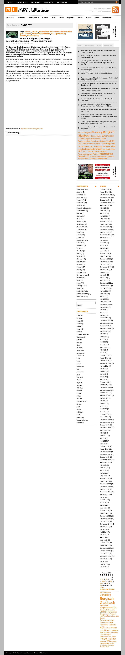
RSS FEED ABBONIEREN (102, 8)
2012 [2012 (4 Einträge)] (80, 133)
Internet (28, 34)
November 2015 (105, 454)
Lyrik (78, 248)
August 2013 (104, 527)
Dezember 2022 (105, 283)
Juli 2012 (103, 561)
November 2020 (105, 323)
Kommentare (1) (14, 133)
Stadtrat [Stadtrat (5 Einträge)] (93, 156)
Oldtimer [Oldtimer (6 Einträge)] (90, 151)
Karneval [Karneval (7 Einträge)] (106, 146)
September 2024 (105, 235)
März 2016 (103, 444)
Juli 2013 (103, 529)
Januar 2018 (104, 385)
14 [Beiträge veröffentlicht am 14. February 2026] (111, 581)
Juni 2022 (103, 294)
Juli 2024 (103, 240)
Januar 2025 (104, 224)
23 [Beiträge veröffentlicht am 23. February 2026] (101, 585)
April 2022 (103, 299)
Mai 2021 (103, 312)
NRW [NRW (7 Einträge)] (80, 151)
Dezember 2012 (105, 548)
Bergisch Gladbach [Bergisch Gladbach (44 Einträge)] (107, 600)
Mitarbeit (48, 2)
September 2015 (105, 460)
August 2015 (104, 462)
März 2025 (103, 219)
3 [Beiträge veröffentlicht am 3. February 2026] (102, 579)
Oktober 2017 (104, 393)
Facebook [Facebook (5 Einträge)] (106, 141)
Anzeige (79, 192)
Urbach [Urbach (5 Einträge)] (111, 156)
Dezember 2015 (105, 452)
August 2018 (104, 366)
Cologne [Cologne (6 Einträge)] (86, 139)
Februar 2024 (104, 253)
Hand (78, 219)
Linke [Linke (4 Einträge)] (80, 149)
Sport (96, 18)
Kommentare (89, 45)
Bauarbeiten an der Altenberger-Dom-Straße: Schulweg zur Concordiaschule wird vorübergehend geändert (99, 116)
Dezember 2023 (105, 259)
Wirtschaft (106, 18)
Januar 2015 (104, 481)
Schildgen (80, 286)
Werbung (35, 2)
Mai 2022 (103, 296)
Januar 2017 (104, 417)
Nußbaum (80, 259)
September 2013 (105, 524)
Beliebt (80, 45)
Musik (61, 18)
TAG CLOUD (108, 45)
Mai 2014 (103, 502)
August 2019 (104, 347)
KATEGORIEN (82, 186)
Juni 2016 (103, 436)
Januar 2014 (104, 513)
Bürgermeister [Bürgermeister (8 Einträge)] (108, 136)
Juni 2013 (103, 532)
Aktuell (99, 45)
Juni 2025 (103, 211)
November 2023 (105, 262)
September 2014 (105, 492)
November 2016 (105, 422)
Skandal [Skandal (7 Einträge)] (81, 156)
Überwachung (33, 36)
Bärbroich (80, 195)
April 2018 (103, 377)
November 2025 (105, 197)
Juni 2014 (103, 500)
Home (9, 2)
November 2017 (105, 390)
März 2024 (103, 251)
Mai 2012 (103, 567)
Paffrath (79, 267)
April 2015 (103, 473)
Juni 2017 (103, 403)
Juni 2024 (103, 243)
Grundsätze (22, 2)
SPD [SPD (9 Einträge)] (87, 156)
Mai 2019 (103, 353)
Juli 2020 (103, 334)
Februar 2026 (104, 189)
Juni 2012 (103, 564)
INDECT (35, 32)
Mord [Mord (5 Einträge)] (113, 149)
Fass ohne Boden (83, 208)
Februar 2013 (104, 543)
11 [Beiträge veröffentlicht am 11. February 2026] (105, 581)
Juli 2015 (103, 465)
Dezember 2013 (105, 516)
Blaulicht (21, 18)
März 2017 (103, 411)
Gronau (79, 216)
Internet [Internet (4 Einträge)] (86, 147)
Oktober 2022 (104, 288)
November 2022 (105, 286)
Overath (79, 264)
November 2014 (105, 486)
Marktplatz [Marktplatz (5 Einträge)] (107, 149)
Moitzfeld (80, 251)
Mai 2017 (103, 406)
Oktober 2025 (104, 200)
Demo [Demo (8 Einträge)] (103, 139)
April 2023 (103, 278)
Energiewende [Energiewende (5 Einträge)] (96, 141)
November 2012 (105, 551)
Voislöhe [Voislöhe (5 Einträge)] (99, 159)
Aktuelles (9, 18)
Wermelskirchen (82, 294)
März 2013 (103, 540)
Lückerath (80, 245)
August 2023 (104, 270)
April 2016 (103, 441)
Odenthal (80, 262)
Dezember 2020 (105, 320)
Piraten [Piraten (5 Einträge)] (103, 151)
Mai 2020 (103, 339)
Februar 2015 (104, 478)
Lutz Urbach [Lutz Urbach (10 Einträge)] (96, 149)
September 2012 (105, 556)
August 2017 (104, 398)
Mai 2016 (103, 438)
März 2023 (103, 280)
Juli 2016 (103, 433)
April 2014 (103, 505)
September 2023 (105, 267)
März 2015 (103, 476)
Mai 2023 (103, 275)
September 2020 (105, 328)
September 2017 (105, 395)
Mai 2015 (103, 470)
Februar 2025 (104, 221)
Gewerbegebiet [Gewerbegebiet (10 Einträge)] (108, 143)
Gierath (79, 213)
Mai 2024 (103, 245)
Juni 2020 (103, 336)
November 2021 (105, 304)
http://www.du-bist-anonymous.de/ (32, 129)
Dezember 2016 (105, 419)
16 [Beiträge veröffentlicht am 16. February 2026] (101, 583)
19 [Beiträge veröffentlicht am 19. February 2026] (107, 583)
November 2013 (105, 519)
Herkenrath (80, 227)
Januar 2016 (104, 449)
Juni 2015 (103, 468)
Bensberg (80, 197)
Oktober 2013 (104, 521)
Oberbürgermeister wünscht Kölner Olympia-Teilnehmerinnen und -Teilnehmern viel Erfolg (96, 105)
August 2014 (104, 494)
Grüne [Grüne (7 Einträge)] (80, 146)
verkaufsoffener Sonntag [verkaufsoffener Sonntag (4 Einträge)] (87, 159)
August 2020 (104, 331)
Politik (80, 18)
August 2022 (104, 291)
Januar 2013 (104, 545)
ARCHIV (103, 186)
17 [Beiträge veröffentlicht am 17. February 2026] (103, 583)
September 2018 (105, 363)
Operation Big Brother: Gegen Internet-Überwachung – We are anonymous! (29, 39)
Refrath (79, 272)
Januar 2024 (104, 256)
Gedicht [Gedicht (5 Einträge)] (97, 144)
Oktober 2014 (104, 489)
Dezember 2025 (105, 195)
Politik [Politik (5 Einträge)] (95, 154)
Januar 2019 (104, 358)
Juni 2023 (103, 272)
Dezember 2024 (105, 227)
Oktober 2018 (104, 361)
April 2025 (103, 216)
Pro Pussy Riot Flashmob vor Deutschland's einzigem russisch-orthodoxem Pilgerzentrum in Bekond (97, 62)
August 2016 (104, 430)
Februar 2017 (104, 414)
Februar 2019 (104, 355)
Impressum (62, 2)
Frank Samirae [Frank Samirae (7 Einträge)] (87, 144)
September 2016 (105, 428)
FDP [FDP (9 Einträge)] (112, 141)
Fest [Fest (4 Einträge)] (79, 144)
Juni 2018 (103, 371)
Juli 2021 (103, 310)
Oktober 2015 (104, 457)
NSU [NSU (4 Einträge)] (84, 151)
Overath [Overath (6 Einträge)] (97, 151)
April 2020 (103, 342)
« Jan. (102, 587)
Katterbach (80, 229)
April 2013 (103, 537)
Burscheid (80, 203)
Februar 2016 (104, 446)
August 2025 (104, 205)
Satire (88, 18)
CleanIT (28, 32)
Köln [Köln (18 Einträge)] (113, 146)
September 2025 (105, 203)
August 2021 (104, 307)
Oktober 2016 (104, 425)
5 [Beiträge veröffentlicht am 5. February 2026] (106, 579)
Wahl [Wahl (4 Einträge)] (105, 159)
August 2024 (104, 237)
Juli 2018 (103, 369)
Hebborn (80, 221)
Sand (78, 280)
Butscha (79, 205)
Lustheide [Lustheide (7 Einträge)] (86, 149)
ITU (52, 34)
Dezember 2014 (105, 484)
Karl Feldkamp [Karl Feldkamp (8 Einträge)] (96, 146)
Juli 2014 (103, 497)
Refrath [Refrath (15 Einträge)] (109, 153)
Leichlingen (80, 240)
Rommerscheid (82, 275)
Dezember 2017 (105, 387)
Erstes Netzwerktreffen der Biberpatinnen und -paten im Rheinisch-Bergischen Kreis (99, 122)
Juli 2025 (103, 208)
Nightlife (70, 18)
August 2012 (104, 559)
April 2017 (103, 409)
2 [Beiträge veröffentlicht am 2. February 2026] (100, 579)
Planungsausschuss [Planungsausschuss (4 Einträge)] (85, 154)
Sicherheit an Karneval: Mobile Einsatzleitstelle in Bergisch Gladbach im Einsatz (98, 94)
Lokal (53, 18)
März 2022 (103, 302)
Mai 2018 (103, 374)
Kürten (79, 237)
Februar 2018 (104, 382)
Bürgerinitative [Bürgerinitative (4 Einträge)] (96, 136)
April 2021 (103, 315)
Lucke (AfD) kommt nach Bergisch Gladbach (96, 73)
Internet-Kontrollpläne (41, 34)
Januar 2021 (104, 318)
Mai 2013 (103, 535)
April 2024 (103, 248)
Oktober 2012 (104, 553)
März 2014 (103, 508)
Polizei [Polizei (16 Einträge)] (101, 153)
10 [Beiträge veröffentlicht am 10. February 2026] (103, 581)
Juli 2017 (103, 401)
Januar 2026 (104, 192)
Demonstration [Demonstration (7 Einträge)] (84, 141)
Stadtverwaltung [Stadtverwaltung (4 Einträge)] (102, 156)
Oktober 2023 (104, 264)
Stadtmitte (80, 291)
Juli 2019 (103, 350)
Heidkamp (80, 224)
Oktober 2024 (104, 232)
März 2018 (103, 379)
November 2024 (105, 229)
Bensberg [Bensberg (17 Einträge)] (97, 132)
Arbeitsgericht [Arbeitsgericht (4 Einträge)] (87, 133)
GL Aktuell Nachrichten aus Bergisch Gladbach (30, 653)
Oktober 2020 (104, 326)
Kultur (45, 18)
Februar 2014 (104, 511)
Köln (78, 232)
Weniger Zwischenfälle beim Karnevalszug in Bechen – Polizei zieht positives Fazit (99, 89)
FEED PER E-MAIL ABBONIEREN (100, 11)
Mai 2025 (103, 213)
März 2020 (103, 345)
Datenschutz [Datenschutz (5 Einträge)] (95, 139)
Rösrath (79, 278)
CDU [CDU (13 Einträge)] (80, 138)
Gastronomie (33, 18)
